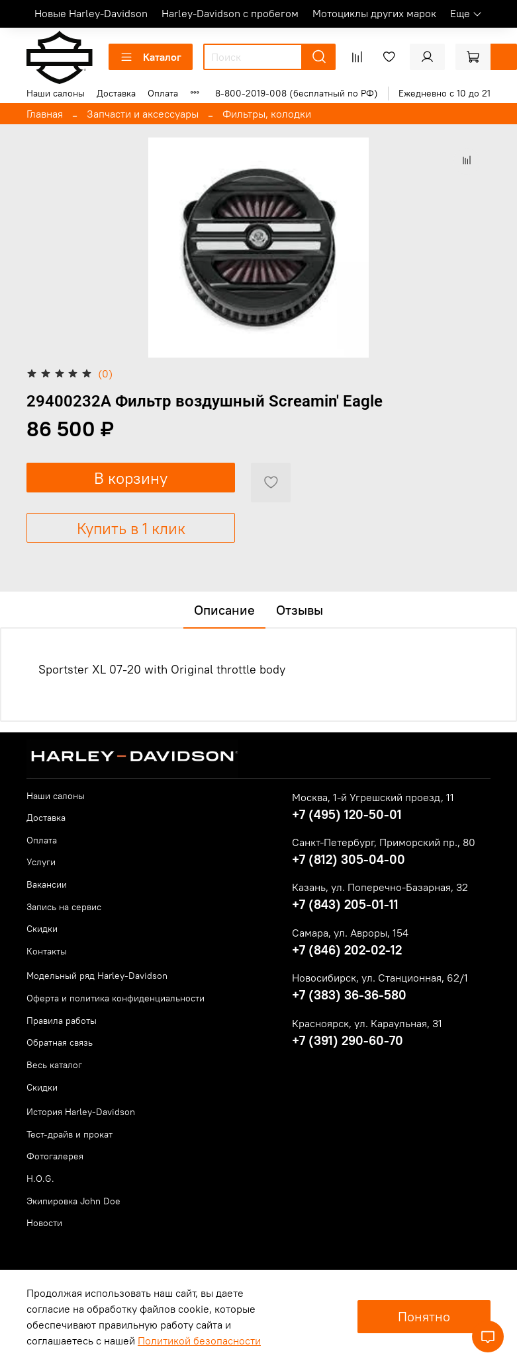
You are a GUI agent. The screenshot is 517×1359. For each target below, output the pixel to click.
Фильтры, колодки (266, 113)
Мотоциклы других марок (374, 13)
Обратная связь (59, 1042)
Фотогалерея (54, 1156)
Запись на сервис (63, 907)
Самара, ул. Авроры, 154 (350, 932)
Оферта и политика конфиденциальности (115, 998)
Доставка (116, 93)
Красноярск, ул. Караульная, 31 (367, 1023)
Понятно (424, 1316)
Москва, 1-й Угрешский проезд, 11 (373, 797)
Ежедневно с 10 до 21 (445, 93)
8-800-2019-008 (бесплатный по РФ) (296, 93)
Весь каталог (54, 1065)
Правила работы (61, 1021)
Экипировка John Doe (73, 1201)
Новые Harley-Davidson (91, 13)
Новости (44, 1223)
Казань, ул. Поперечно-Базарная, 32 (380, 887)
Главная (44, 113)
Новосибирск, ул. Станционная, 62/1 (380, 977)
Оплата (163, 93)
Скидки (42, 929)
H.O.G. (40, 1178)
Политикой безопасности (199, 1340)
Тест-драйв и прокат (69, 1134)
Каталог (150, 56)
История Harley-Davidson (80, 1112)
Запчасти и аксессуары (143, 113)
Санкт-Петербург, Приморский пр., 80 (383, 842)
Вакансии (46, 884)
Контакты (46, 951)
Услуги (41, 862)
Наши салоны (55, 93)
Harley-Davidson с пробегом (230, 13)
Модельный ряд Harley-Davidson (96, 976)
